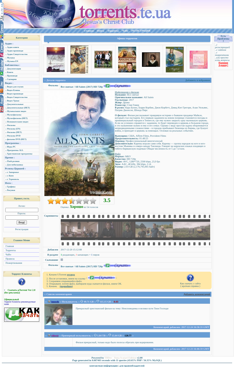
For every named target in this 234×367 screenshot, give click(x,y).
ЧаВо (8, 254)
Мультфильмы (14, 115)
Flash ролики (13, 161)
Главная (9, 246)
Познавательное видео (17, 122)
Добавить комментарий (197, 294)
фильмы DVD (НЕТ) (16, 139)
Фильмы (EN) (13, 129)
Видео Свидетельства (17, 97)
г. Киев (10, 176)
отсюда (71, 274)
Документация (14, 69)
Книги (10, 72)
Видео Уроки (13, 101)
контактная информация (103, 365)
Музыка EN (12, 61)
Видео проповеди (15, 94)
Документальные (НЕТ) (18, 108)
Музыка (11, 58)
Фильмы (11, 125)
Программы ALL (15, 150)
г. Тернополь (13, 179)
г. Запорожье (13, 172)
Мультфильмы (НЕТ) (17, 118)
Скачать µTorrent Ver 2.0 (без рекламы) (19, 291)
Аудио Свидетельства (17, 54)
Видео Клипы (13, 90)
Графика (11, 186)
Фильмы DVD (14, 136)
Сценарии (12, 79)
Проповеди (12, 76)
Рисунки (11, 190)
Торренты (10, 250)
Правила (9, 258)
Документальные (15, 104)
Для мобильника (15, 165)
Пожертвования (13, 263)
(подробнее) (66, 286)
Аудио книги (13, 47)
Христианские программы (19, 154)
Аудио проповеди (15, 51)
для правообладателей (132, 365)
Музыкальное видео (16, 111)
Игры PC (11, 147)
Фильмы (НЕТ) (14, 132)
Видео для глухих (15, 87)
